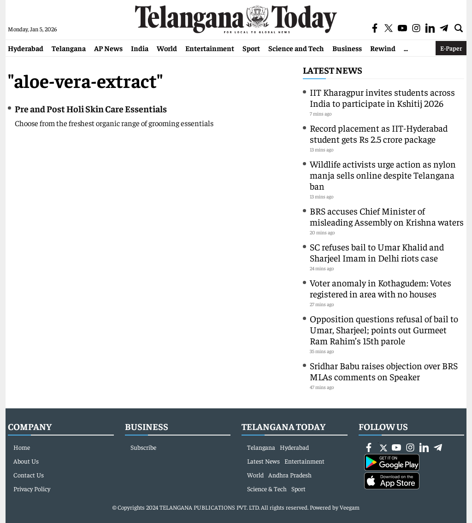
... (406, 47)
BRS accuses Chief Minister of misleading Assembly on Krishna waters (387, 216)
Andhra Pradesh (290, 475)
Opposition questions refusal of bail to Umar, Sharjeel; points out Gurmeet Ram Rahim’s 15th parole (384, 329)
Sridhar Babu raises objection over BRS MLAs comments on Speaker (384, 371)
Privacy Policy (31, 488)
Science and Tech (296, 47)
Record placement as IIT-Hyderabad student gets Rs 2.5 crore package (379, 133)
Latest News (332, 70)
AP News (108, 47)
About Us (26, 461)
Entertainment (209, 47)
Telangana (69, 47)
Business (347, 47)
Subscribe (143, 447)
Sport (251, 47)
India (139, 47)
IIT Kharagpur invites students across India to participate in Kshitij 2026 (382, 97)
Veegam (350, 507)
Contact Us (28, 475)
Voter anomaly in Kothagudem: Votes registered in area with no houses (380, 288)
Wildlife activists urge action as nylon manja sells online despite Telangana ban (383, 175)
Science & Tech (267, 488)
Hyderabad (25, 47)
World (167, 47)
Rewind (382, 47)
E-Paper (451, 48)
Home (21, 447)
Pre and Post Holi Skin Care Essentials (91, 108)
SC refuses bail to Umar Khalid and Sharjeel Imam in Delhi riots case (377, 252)
